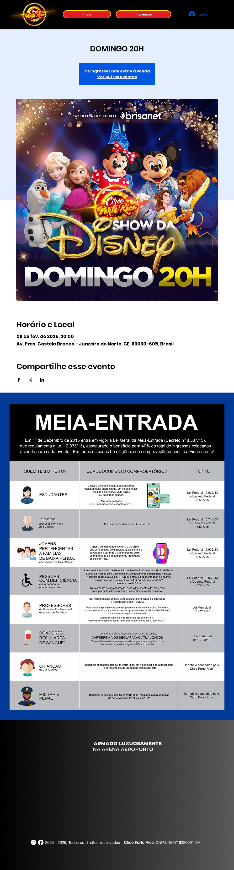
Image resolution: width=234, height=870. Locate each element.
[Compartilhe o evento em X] (30, 380)
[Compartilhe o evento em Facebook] (18, 380)
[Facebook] (40, 842)
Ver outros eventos (117, 77)
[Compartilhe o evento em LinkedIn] (42, 380)
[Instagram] (33, 842)
